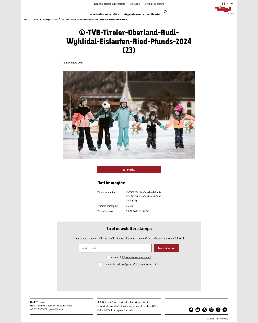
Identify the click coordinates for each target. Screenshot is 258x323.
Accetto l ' (131, 258)
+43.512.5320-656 (38, 310)
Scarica (129, 170)
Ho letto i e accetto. (131, 265)
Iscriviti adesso (166, 249)
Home (35, 19)
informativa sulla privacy (136, 258)
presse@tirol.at (56, 310)
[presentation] (129, 276)
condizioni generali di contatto (131, 265)
